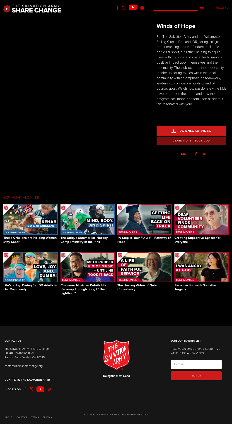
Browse (222, 8)
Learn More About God (191, 140)
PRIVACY (47, 417)
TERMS (35, 417)
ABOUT (8, 417)
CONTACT (22, 417)
